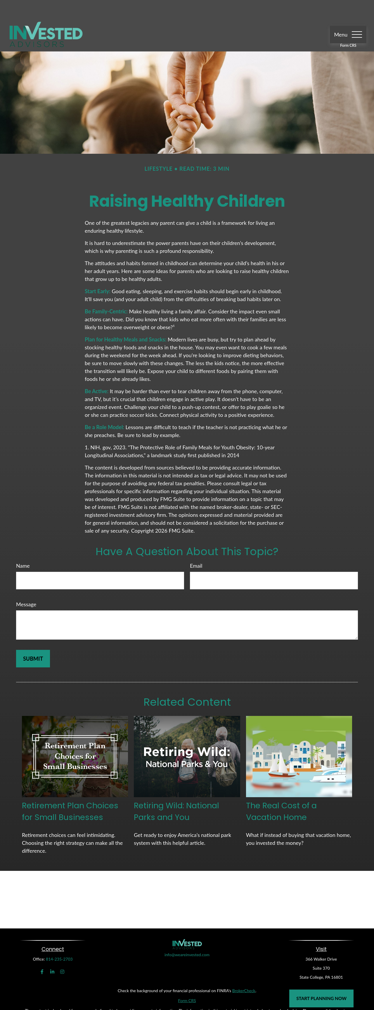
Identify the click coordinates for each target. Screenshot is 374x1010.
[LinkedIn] (52, 954)
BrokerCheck (243, 973)
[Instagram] (62, 954)
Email (196, 548)
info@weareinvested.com (187, 951)
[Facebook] (42, 954)
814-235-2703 (59, 941)
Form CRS (348, 28)
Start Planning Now (321, 998)
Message (26, 586)
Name (23, 548)
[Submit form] (33, 641)
